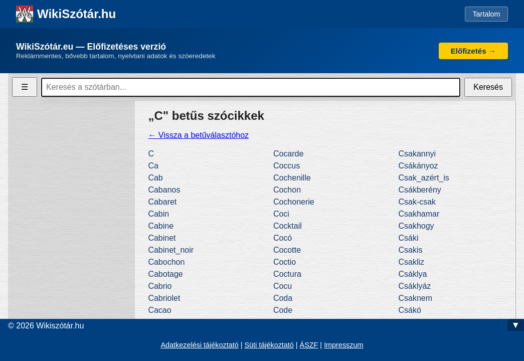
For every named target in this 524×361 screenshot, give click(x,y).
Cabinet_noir (171, 250)
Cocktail (287, 226)
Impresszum (343, 345)
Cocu (282, 286)
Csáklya (412, 274)
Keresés (488, 87)
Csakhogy (416, 226)
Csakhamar (418, 214)
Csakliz (411, 262)
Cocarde (288, 153)
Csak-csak (417, 202)
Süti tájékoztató (268, 345)
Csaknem (415, 298)
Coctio (284, 262)
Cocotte (287, 250)
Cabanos (164, 190)
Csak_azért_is (423, 177)
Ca (153, 165)
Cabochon (166, 262)
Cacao (159, 310)
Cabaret (162, 202)
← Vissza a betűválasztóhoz (198, 135)
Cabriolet (164, 298)
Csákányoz (418, 165)
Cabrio (159, 286)
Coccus (286, 165)
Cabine (160, 226)
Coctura (287, 274)
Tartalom (486, 14)
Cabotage (165, 274)
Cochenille (292, 177)
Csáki (408, 238)
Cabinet (162, 238)
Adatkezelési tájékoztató (199, 345)
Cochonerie (293, 202)
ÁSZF (309, 345)
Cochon (287, 190)
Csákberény (419, 190)
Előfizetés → (473, 51)
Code (282, 310)
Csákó (409, 310)
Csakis (410, 250)
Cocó (282, 238)
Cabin (158, 214)
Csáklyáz (414, 286)
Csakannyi (417, 153)
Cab (155, 177)
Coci (281, 214)
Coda (282, 298)
